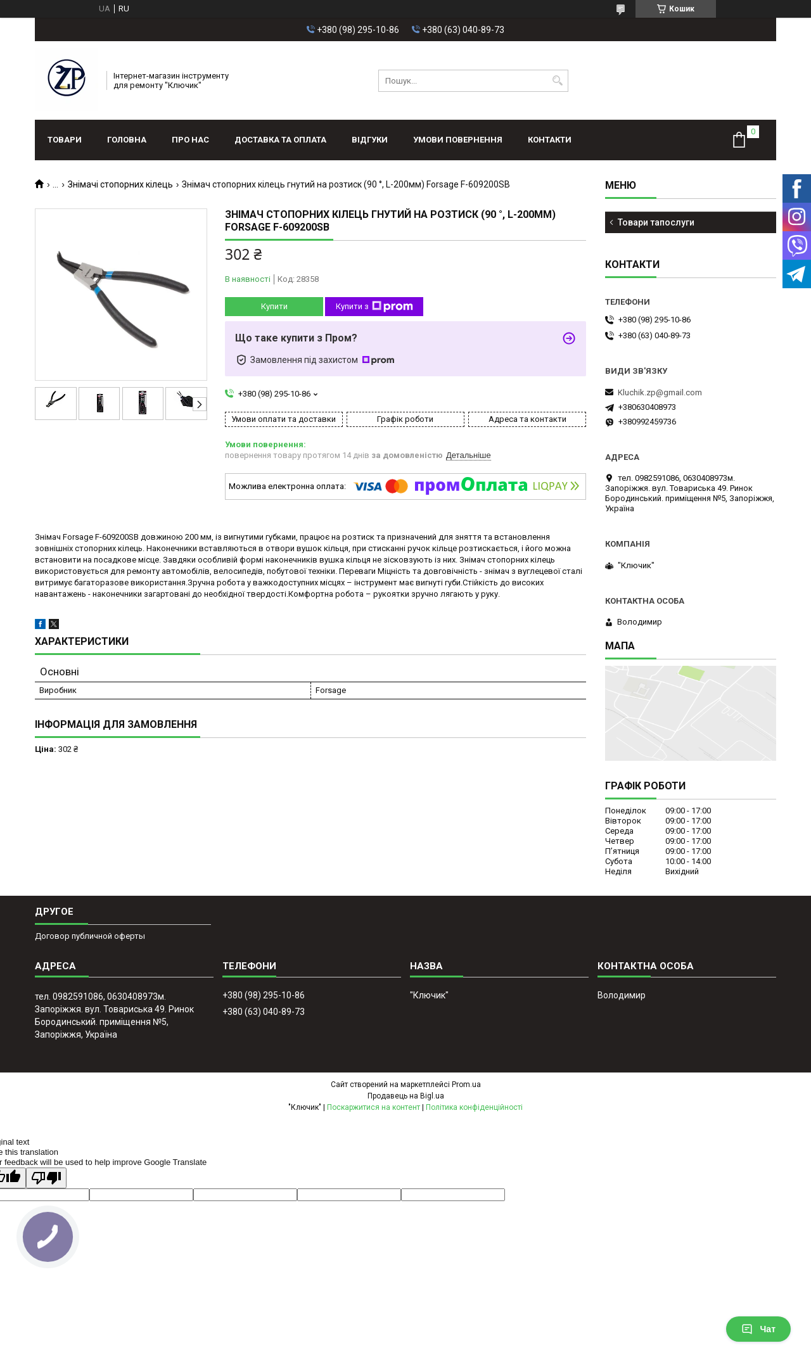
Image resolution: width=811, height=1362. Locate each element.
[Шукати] (557, 81)
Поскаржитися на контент (373, 1107)
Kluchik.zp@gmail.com (660, 392)
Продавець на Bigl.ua (405, 1096)
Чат (758, 1329)
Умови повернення (457, 139)
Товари (65, 139)
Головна (126, 139)
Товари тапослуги (656, 222)
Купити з (374, 306)
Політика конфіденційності (474, 1107)
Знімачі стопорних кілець (120, 184)
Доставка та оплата (280, 139)
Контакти (550, 139)
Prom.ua (466, 1084)
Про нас (190, 139)
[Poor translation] (46, 1178)
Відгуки (370, 139)
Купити (274, 306)
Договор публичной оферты (90, 936)
